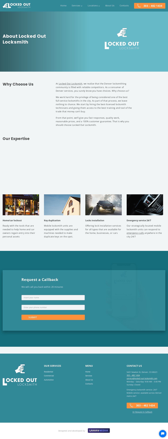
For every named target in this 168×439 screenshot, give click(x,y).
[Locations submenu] (99, 5)
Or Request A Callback (142, 412)
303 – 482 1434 (152, 6)
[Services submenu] (81, 5)
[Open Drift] (162, 433)
